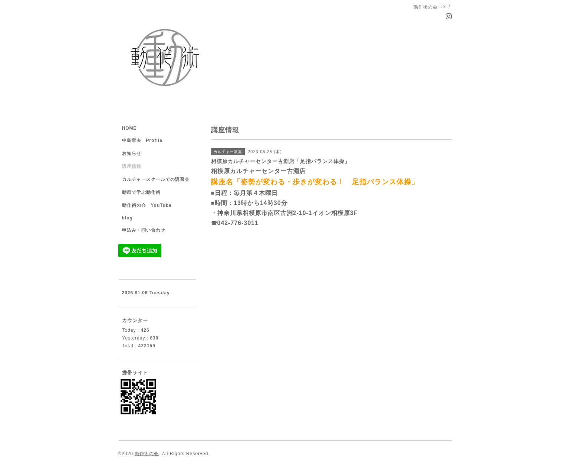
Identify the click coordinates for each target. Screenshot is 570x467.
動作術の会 (147, 453)
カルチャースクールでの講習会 (156, 179)
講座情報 (131, 166)
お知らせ (131, 153)
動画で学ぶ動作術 (141, 192)
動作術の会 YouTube (147, 205)
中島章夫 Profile (142, 140)
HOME (129, 128)
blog (127, 218)
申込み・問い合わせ (143, 230)
